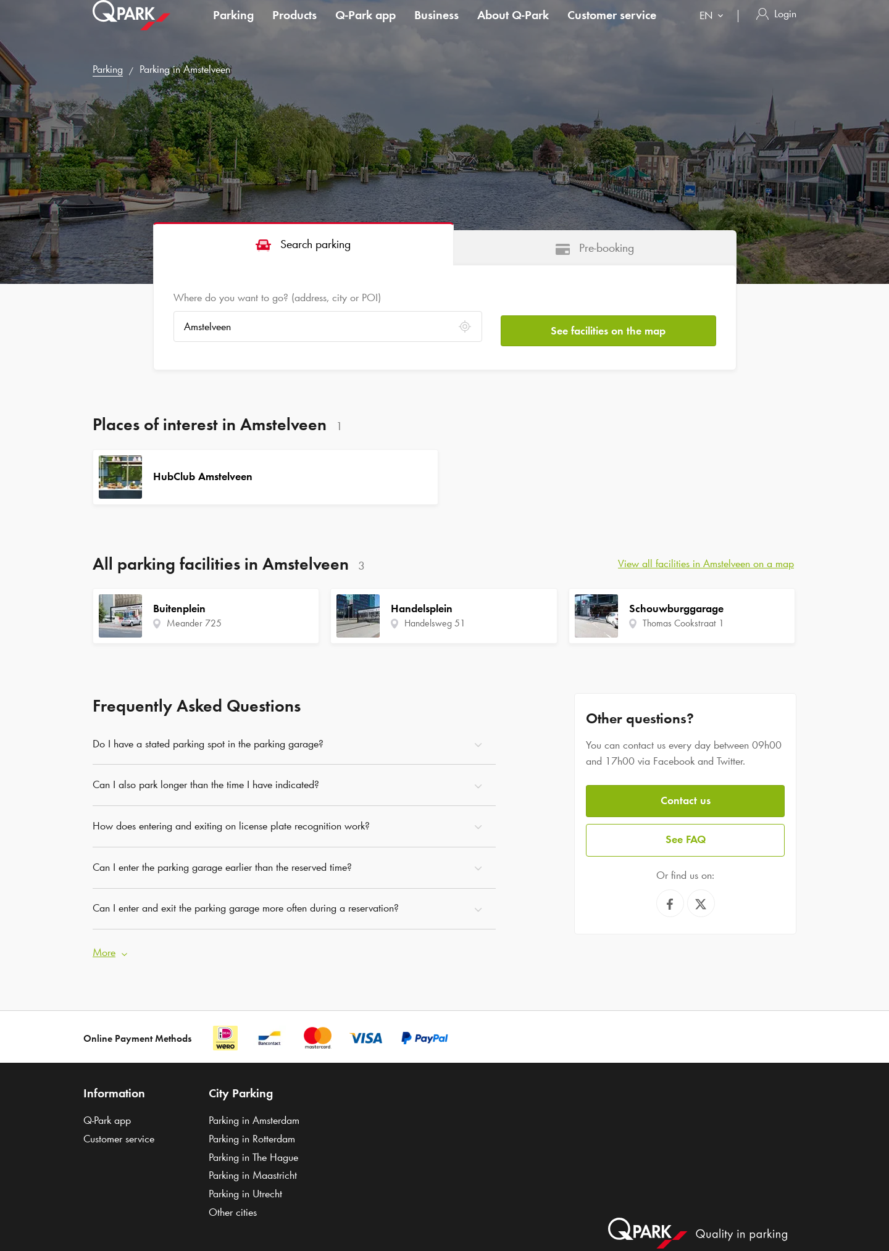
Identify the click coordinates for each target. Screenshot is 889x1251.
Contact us (686, 796)
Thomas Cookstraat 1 (683, 623)
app (365, 27)
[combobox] (713, 29)
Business (436, 27)
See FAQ (686, 834)
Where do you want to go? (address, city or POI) (277, 297)
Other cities (233, 1208)
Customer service (611, 27)
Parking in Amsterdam (254, 1116)
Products (294, 27)
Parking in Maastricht (253, 1171)
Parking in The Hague (253, 1153)
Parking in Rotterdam (252, 1134)
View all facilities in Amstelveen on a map (706, 563)
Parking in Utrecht (245, 1189)
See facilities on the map (608, 326)
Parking (233, 27)
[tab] (303, 243)
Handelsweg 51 (434, 623)
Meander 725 (194, 623)
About (513, 27)
